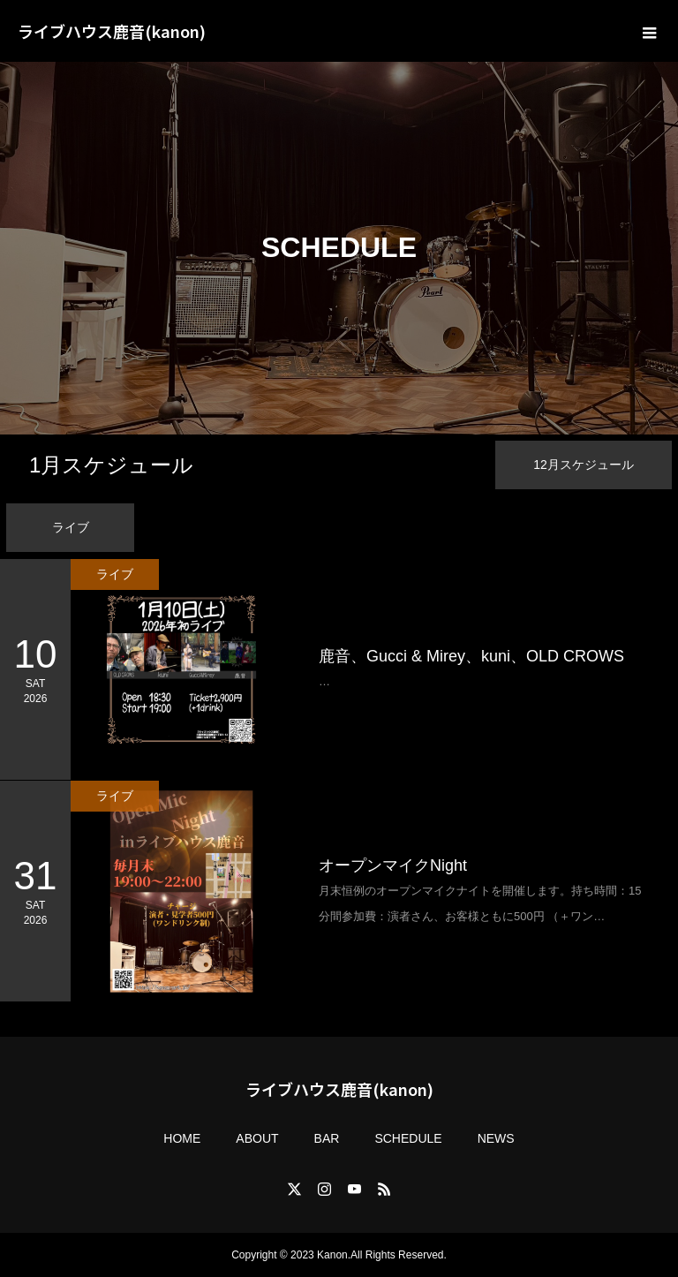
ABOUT (257, 1138)
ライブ (70, 527)
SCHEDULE (407, 1138)
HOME (181, 1138)
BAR (327, 1138)
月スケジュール (111, 465)
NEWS (496, 1138)
